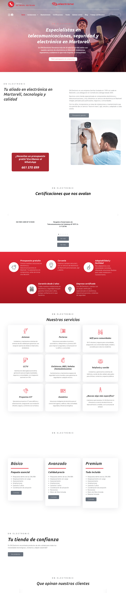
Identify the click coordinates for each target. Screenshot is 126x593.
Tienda (67, 15)
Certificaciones (58, 15)
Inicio (23, 15)
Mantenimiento (45, 15)
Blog (86, 15)
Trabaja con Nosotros (97, 15)
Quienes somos (77, 15)
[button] (8, 215)
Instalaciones (32, 15)
